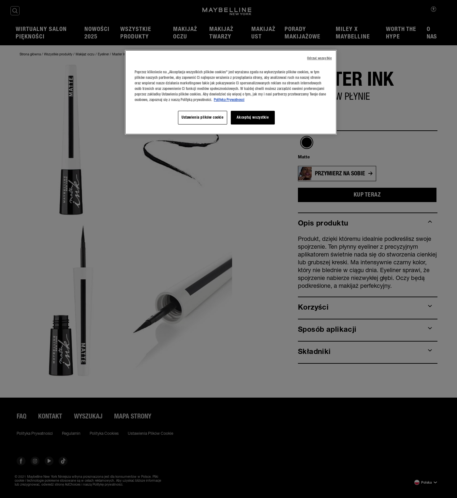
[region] (231, 92)
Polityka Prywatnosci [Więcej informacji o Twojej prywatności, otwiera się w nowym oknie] (229, 99)
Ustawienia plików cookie (203, 117)
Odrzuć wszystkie (319, 58)
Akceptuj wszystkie (253, 117)
